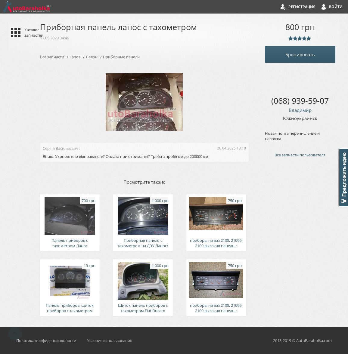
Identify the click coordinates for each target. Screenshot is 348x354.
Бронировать (300, 54)
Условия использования (109, 340)
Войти (336, 6)
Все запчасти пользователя (300, 155)
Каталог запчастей (33, 32)
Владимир (300, 110)
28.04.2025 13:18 (231, 148)
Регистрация (301, 6)
